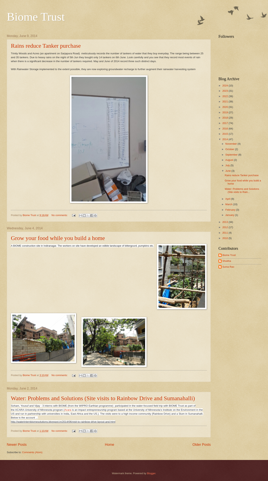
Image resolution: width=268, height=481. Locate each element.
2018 (225, 117)
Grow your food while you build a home (58, 238)
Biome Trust (36, 16)
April (228, 198)
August (229, 159)
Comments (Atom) (32, 452)
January (230, 215)
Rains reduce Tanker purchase (46, 45)
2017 (225, 123)
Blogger (151, 473)
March (229, 204)
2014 (225, 139)
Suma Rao (228, 266)
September (231, 154)
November (231, 143)
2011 (225, 232)
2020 (225, 107)
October (230, 149)
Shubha (226, 260)
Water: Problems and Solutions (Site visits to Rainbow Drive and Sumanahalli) (103, 398)
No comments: (59, 215)
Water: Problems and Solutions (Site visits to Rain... (242, 190)
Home (109, 445)
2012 (225, 227)
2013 (225, 222)
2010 (225, 238)
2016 (225, 128)
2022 (225, 96)
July (227, 165)
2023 (225, 90)
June (228, 170)
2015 (225, 133)
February (230, 209)
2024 (225, 85)
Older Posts (201, 445)
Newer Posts (17, 445)
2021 (225, 101)
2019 (225, 112)
